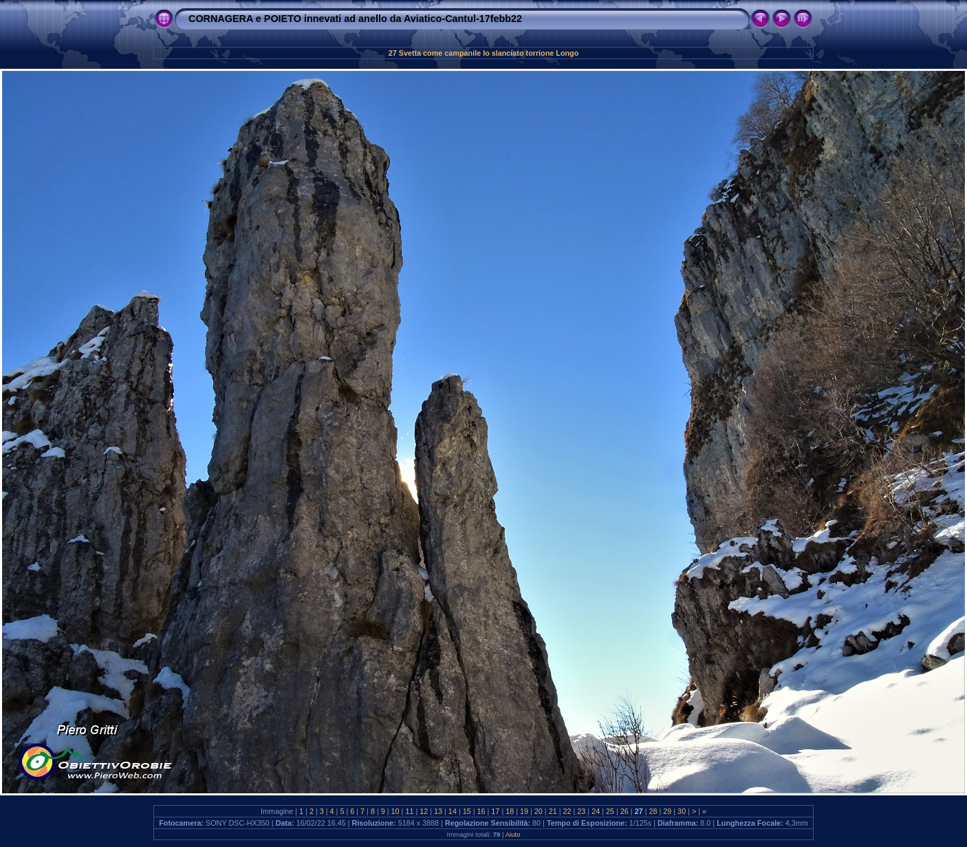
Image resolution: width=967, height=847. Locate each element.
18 (509, 811)
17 (495, 811)
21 (553, 811)
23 (581, 811)
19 (524, 811)
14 (452, 811)
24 (595, 811)
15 (467, 811)
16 (481, 811)
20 (538, 811)
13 (438, 811)
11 (409, 811)
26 (624, 811)
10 (395, 811)
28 (653, 811)
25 (610, 811)
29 (667, 811)
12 (423, 811)
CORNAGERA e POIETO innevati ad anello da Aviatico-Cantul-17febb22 (355, 18)
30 (681, 811)
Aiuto (513, 834)
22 (567, 811)
